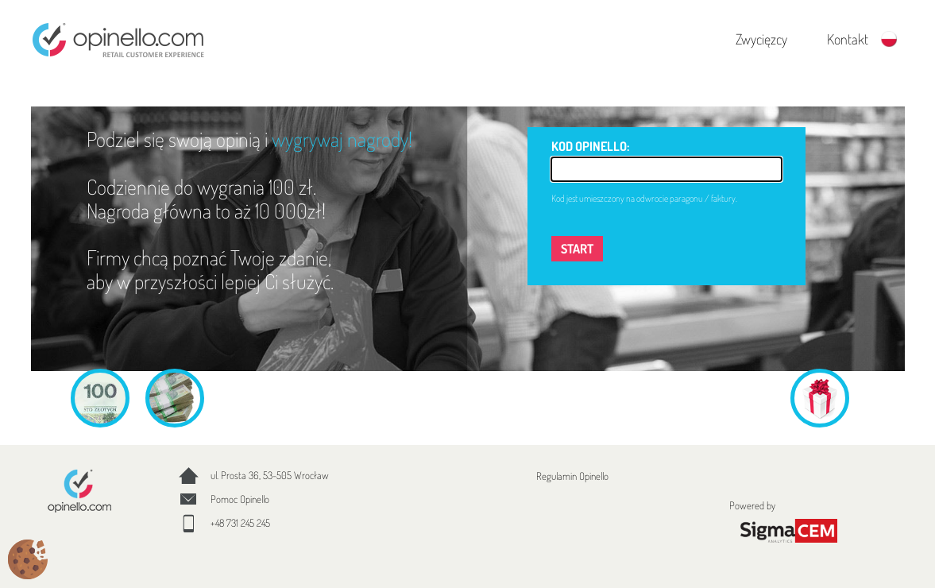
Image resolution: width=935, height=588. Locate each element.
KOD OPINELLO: (590, 146)
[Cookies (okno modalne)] (28, 560)
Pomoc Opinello (240, 499)
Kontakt (847, 39)
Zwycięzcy (761, 39)
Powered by (788, 522)
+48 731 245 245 (240, 522)
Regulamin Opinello (572, 476)
